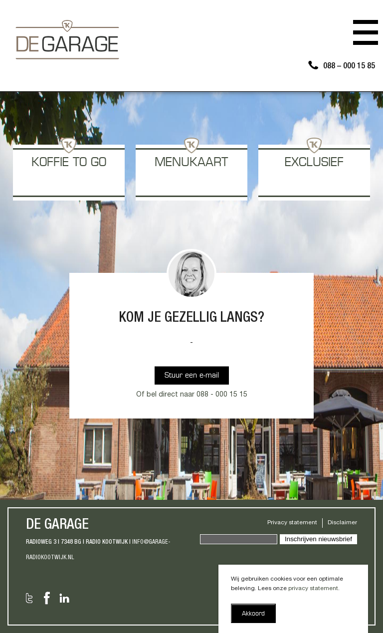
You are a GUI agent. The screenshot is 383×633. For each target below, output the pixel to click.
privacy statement (313, 589)
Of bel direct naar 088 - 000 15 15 (191, 395)
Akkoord (253, 614)
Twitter (29, 598)
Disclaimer (342, 523)
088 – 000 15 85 (349, 67)
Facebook (47, 598)
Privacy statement (292, 523)
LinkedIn (64, 598)
